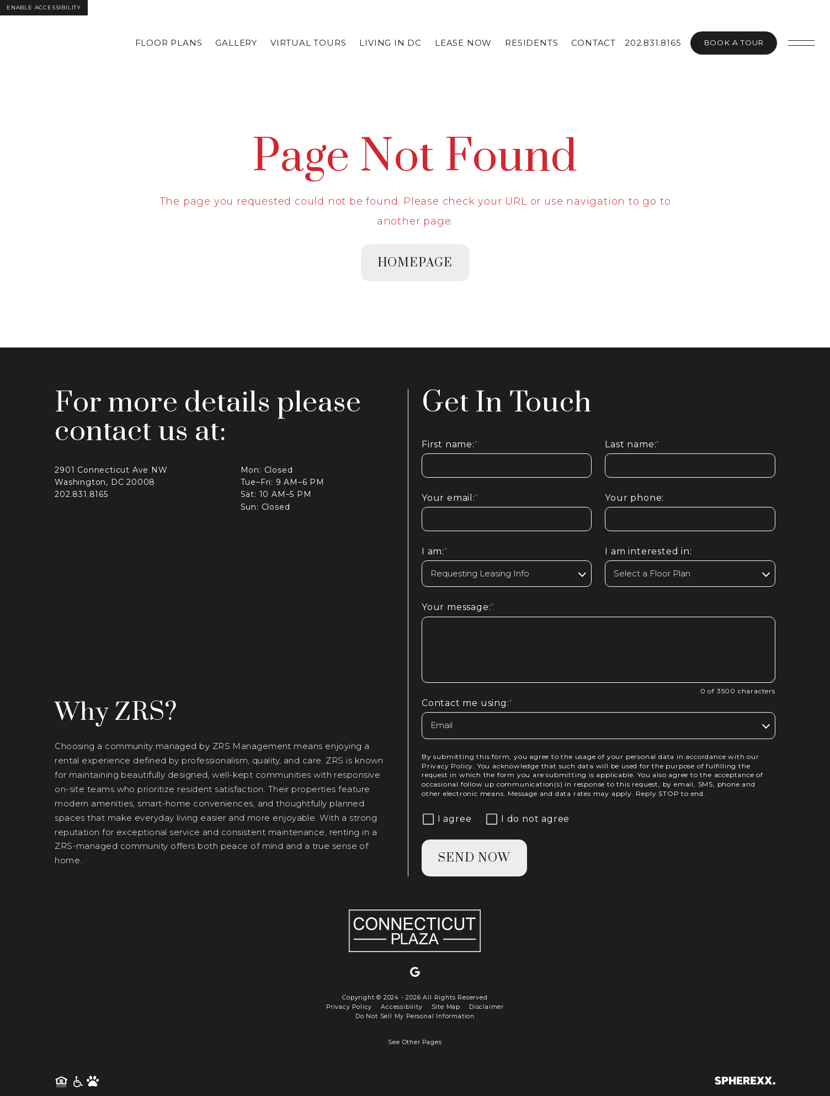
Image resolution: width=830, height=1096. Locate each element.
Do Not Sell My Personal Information (415, 1016)
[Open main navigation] (801, 43)
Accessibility (401, 1007)
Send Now (474, 858)
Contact (593, 43)
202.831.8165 (653, 43)
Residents (531, 43)
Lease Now (463, 43)
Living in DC (390, 43)
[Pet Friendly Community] (93, 1082)
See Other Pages (414, 1042)
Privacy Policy (447, 766)
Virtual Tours (308, 43)
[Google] (415, 972)
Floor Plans (169, 43)
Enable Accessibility (44, 7)
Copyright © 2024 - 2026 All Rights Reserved (414, 997)
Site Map (446, 1007)
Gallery (236, 43)
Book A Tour (734, 42)
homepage (415, 262)
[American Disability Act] (79, 1082)
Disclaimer (486, 1007)
